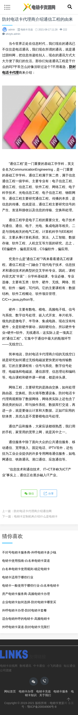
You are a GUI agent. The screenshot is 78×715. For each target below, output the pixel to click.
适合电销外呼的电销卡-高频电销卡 (26, 618)
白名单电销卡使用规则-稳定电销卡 (26, 569)
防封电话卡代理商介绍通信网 (33, 511)
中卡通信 (39, 665)
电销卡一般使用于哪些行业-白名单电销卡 (30, 585)
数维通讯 (25, 665)
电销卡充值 (27, 29)
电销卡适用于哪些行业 (17, 577)
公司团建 (6, 670)
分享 (48, 493)
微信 (29, 493)
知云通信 (69, 665)
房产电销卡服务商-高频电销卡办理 (26, 594)
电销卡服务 (60, 691)
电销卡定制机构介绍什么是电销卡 (36, 516)
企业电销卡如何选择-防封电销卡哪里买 (29, 602)
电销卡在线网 (8, 665)
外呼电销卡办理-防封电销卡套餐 (24, 610)
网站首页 (10, 691)
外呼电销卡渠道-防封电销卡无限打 (26, 627)
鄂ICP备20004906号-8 (41, 706)
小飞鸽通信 (54, 665)
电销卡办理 (26, 691)
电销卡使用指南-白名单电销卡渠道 (26, 560)
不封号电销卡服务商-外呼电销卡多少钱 (29, 552)
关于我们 (45, 695)
